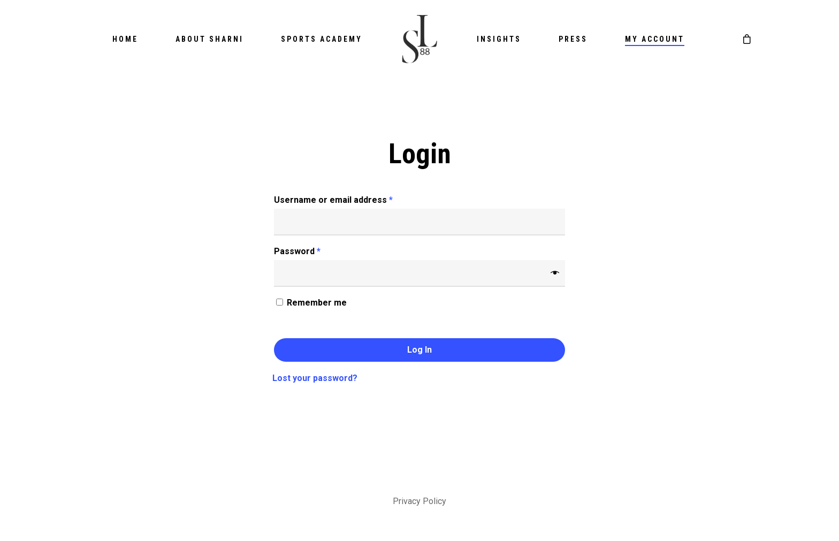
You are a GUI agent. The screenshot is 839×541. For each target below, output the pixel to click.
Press (573, 39)
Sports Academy (321, 39)
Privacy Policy (419, 501)
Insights (499, 39)
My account (654, 39)
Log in (419, 350)
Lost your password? (314, 378)
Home (125, 39)
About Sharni (209, 39)
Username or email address (333, 200)
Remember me (317, 303)
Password (297, 251)
